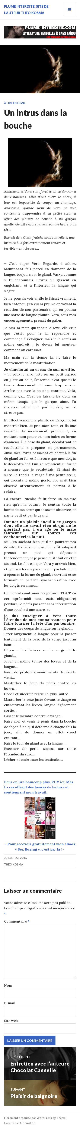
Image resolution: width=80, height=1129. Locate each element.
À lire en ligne (14, 103)
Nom (8, 985)
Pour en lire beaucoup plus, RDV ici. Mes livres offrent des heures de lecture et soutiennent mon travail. (38, 787)
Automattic (27, 1123)
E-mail (9, 1003)
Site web (11, 1021)
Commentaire (16, 921)
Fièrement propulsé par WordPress (28, 1118)
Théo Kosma (13, 864)
